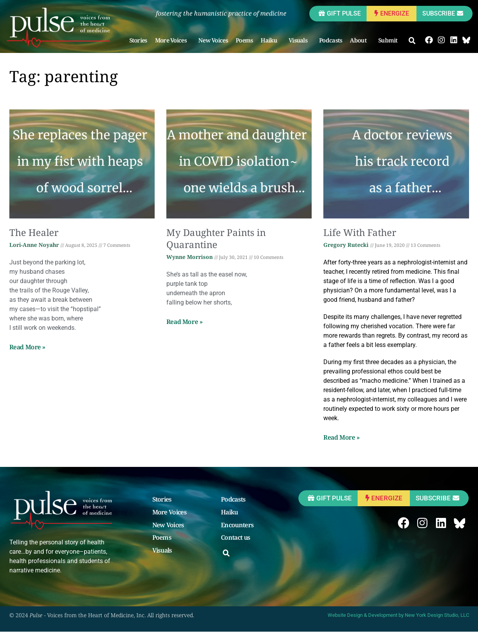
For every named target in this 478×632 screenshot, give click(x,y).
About (360, 40)
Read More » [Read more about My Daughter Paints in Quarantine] (184, 321)
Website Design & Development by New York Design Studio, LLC (398, 615)
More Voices (172, 40)
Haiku (271, 40)
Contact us (235, 537)
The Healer (33, 232)
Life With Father (359, 232)
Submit (390, 40)
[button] (412, 41)
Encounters (237, 525)
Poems (245, 40)
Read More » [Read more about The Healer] (27, 347)
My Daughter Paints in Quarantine (216, 238)
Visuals (300, 40)
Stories (138, 40)
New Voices (213, 40)
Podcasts (330, 40)
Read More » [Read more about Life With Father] (341, 437)
